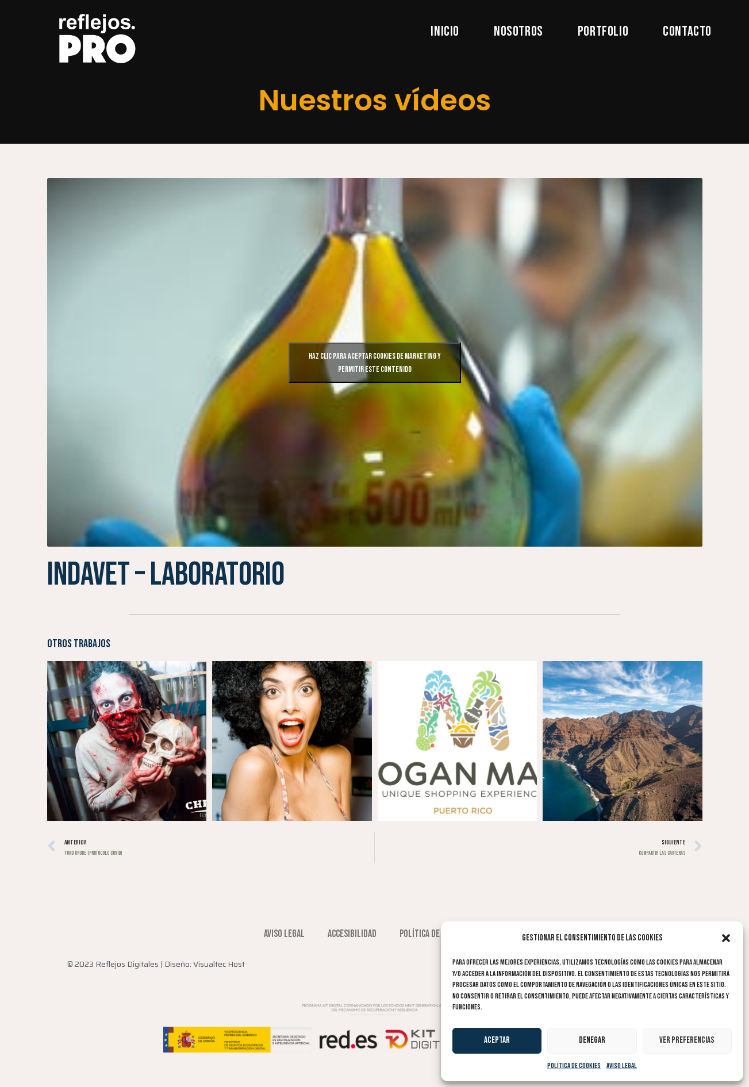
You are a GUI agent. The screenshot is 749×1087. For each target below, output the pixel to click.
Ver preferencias (687, 1040)
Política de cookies (574, 1065)
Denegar (592, 1040)
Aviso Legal (621, 1065)
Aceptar (497, 1040)
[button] (726, 938)
